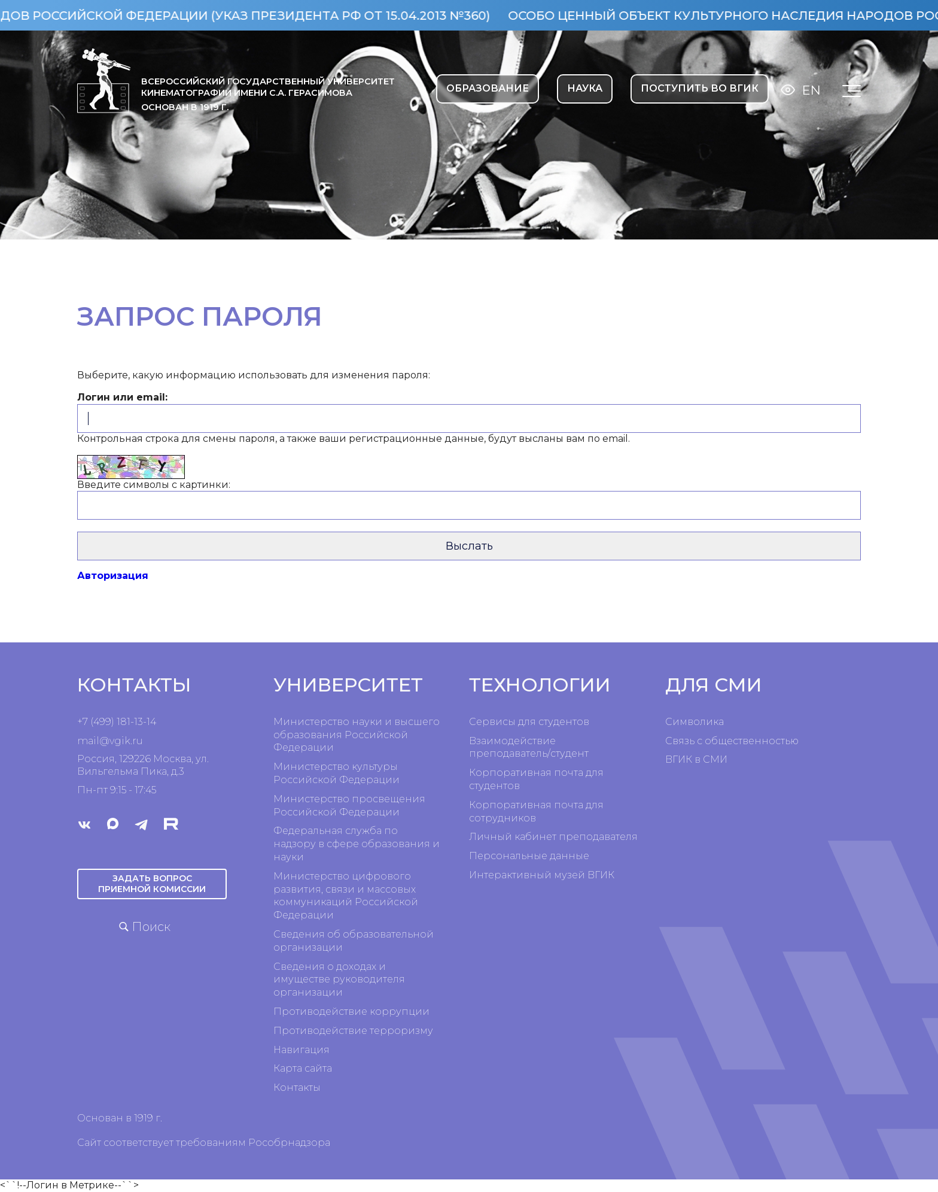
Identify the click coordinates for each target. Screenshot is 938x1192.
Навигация (301, 1049)
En (811, 90)
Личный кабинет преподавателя (553, 836)
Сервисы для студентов (529, 721)
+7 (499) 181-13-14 (116, 721)
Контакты (297, 1087)
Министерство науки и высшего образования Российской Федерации (356, 735)
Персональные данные (529, 856)
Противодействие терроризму (353, 1030)
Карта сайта (302, 1068)
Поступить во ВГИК (700, 88)
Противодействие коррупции (351, 1011)
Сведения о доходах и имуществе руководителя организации (339, 980)
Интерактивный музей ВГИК (541, 875)
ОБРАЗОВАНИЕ (487, 88)
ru (137, 741)
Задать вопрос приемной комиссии (152, 884)
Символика (694, 721)
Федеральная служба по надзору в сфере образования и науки (356, 844)
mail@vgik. (104, 741)
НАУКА (584, 88)
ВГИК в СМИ (696, 759)
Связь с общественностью (732, 741)
